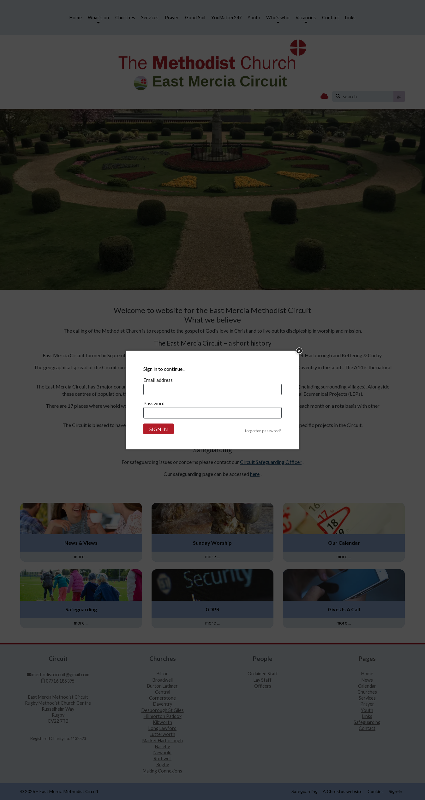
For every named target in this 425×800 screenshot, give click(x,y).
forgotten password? (263, 431)
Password (154, 403)
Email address (158, 380)
